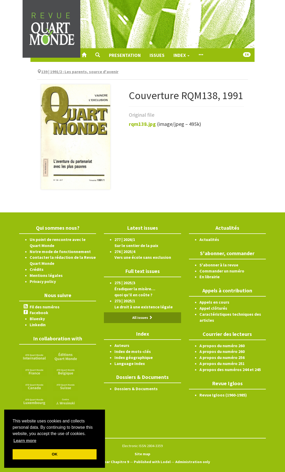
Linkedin (38, 324)
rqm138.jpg (142, 124)
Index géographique (133, 357)
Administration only (192, 461)
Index (181, 55)
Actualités (209, 239)
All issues (142, 317)
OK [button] (54, 454)
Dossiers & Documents (136, 388)
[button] (97, 55)
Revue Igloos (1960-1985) (223, 395)
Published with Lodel (152, 461)
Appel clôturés (213, 308)
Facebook (39, 312)
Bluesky (37, 318)
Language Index (129, 363)
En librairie (209, 276)
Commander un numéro (221, 270)
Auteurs (121, 345)
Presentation (125, 55)
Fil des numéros (45, 306)
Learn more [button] (24, 440)
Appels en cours (214, 302)
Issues (157, 55)
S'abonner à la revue (218, 264)
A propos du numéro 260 (222, 345)
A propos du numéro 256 (222, 357)
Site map (142, 454)
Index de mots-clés (132, 351)
